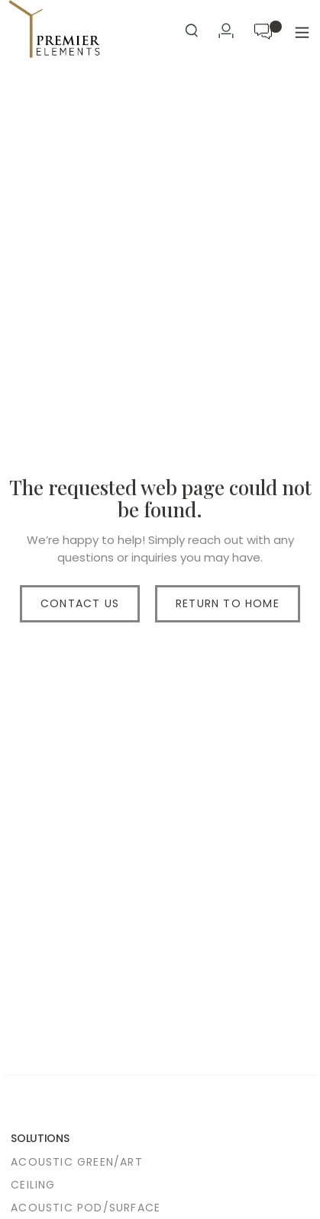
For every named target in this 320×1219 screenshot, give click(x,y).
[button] (302, 32)
